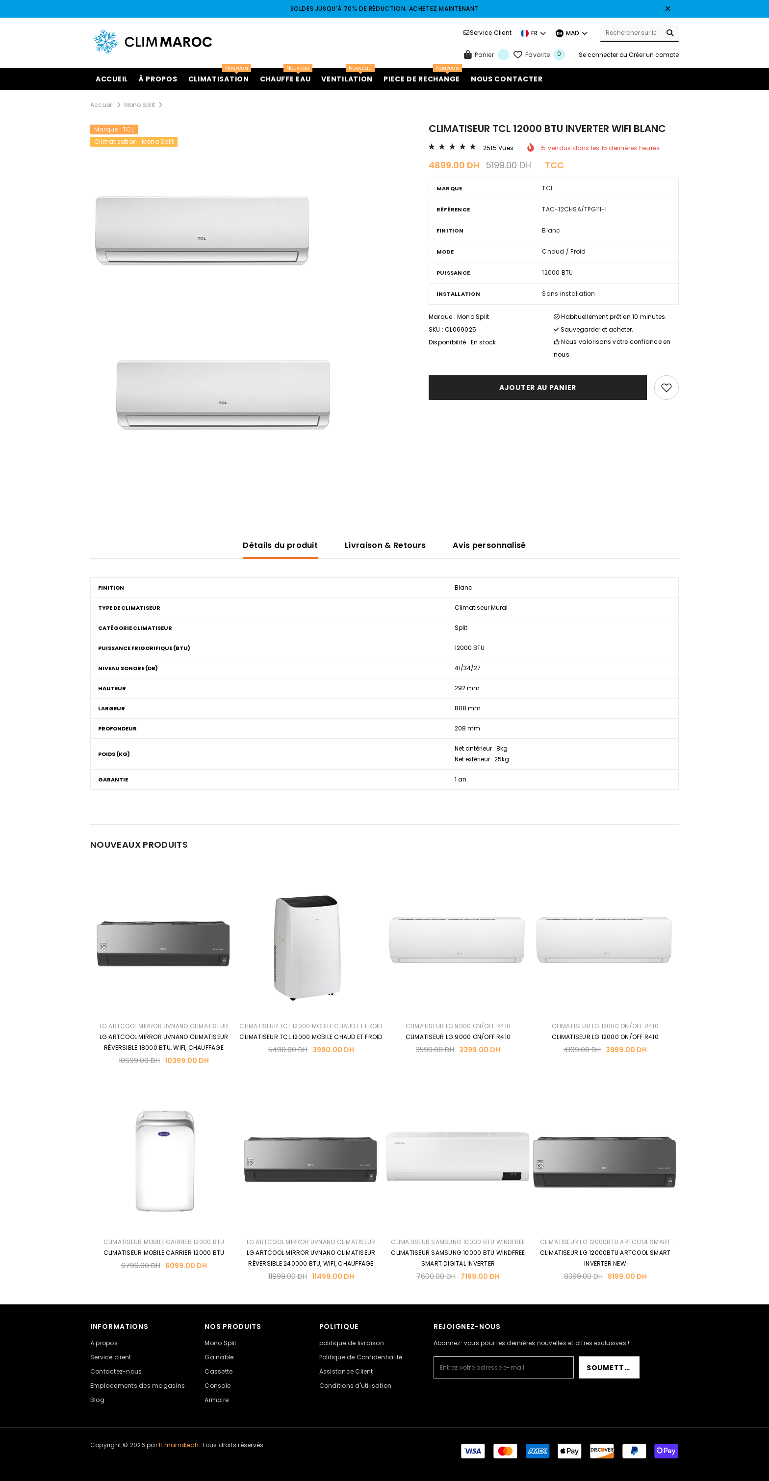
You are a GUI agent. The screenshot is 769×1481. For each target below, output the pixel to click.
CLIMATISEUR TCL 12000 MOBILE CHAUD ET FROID (310, 1026)
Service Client (491, 32)
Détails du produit (280, 545)
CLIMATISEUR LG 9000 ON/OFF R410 (458, 1026)
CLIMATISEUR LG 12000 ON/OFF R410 (605, 1026)
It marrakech (179, 1445)
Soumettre (610, 1368)
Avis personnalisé (489, 545)
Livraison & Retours (385, 545)
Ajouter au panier (537, 387)
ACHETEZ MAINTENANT (444, 8)
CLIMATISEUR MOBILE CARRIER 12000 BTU (164, 1242)
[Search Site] (630, 33)
